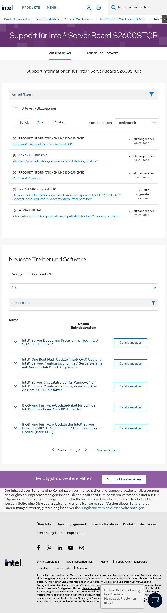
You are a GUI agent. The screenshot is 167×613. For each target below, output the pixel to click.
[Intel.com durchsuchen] (141, 8)
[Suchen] (113, 7)
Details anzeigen (130, 342)
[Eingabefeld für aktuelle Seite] (71, 450)
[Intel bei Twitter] (49, 548)
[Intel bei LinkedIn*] (60, 548)
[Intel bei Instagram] (81, 548)
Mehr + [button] (53, 8)
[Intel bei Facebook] (38, 548)
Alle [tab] (40, 122)
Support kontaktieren (124, 479)
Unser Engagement (71, 524)
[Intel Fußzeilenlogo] (14, 562)
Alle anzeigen (107, 450)
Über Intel (44, 524)
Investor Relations (105, 524)
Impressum (75, 533)
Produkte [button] (31, 8)
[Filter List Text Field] (77, 95)
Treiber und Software (102, 53)
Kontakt (129, 524)
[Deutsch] (98, 7)
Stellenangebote (50, 533)
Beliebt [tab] (25, 122)
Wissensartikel (60, 53)
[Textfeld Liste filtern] (83, 302)
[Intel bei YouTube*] (71, 548)
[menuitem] (46, 19)
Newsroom (147, 524)
